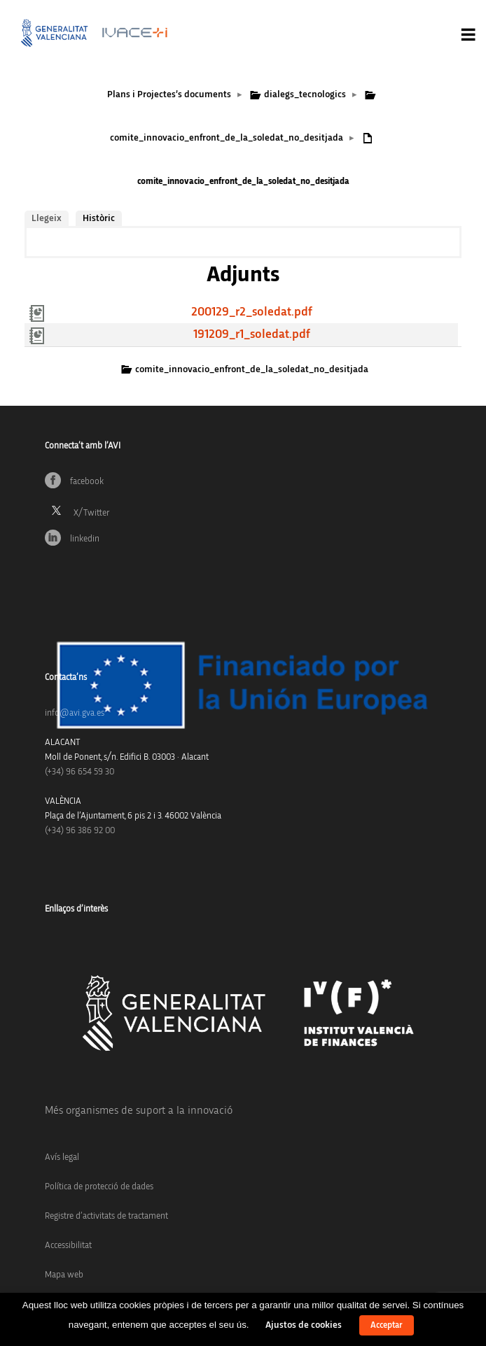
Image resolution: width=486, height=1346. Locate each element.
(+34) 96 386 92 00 (80, 830)
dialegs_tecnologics (305, 94)
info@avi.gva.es (74, 713)
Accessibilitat (68, 1245)
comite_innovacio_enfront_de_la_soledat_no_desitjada (226, 138)
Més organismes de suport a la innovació (138, 1110)
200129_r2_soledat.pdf (251, 312)
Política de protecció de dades (99, 1186)
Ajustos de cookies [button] (303, 1325)
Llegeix (47, 218)
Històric (99, 218)
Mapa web (64, 1275)
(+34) (79, 772)
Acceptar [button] (386, 1325)
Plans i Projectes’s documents (169, 94)
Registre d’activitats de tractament (106, 1216)
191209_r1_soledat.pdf (251, 334)
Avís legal (62, 1157)
